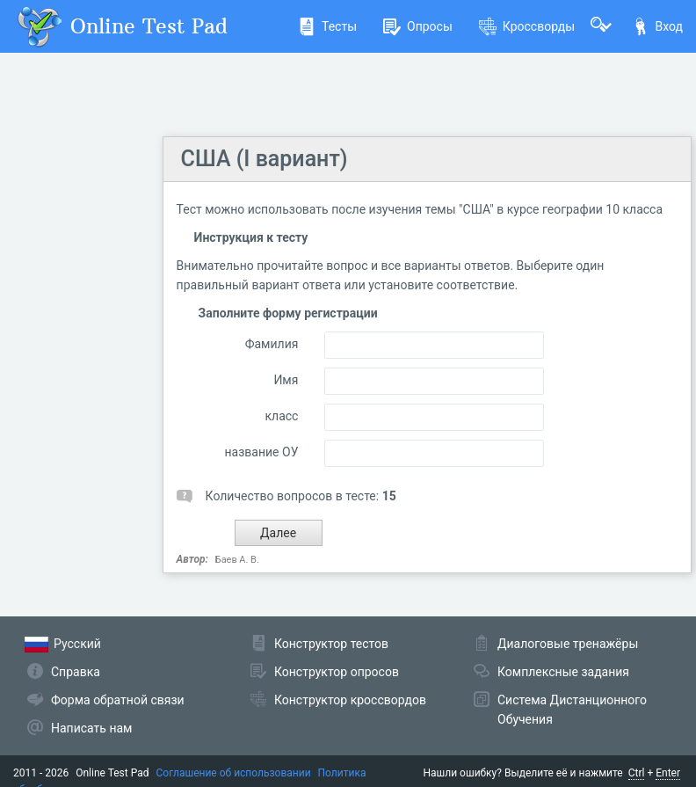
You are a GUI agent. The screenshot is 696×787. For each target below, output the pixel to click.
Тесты (327, 26)
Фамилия (272, 344)
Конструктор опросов (336, 672)
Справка (75, 672)
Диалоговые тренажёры (567, 644)
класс (282, 416)
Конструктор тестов (331, 644)
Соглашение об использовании (233, 773)
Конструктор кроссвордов (350, 700)
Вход (657, 26)
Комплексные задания (563, 672)
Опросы (418, 26)
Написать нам (91, 728)
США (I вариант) (264, 158)
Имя (285, 380)
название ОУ (262, 452)
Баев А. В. (237, 559)
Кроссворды (527, 26)
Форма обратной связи (118, 700)
